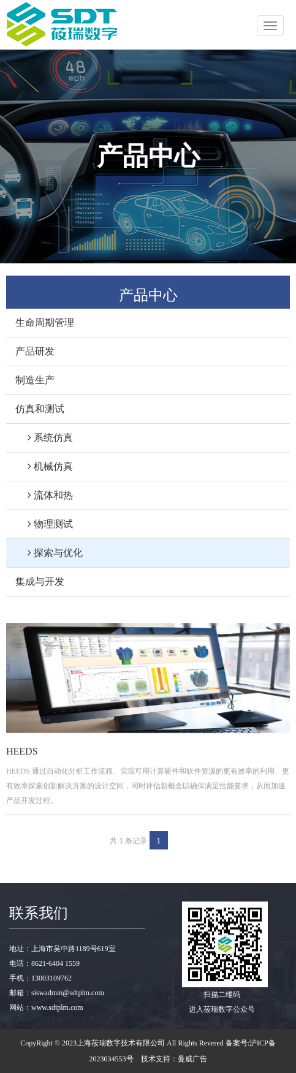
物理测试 (44, 524)
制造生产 (35, 380)
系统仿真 (44, 437)
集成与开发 (39, 581)
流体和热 (44, 495)
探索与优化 (49, 553)
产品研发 (35, 351)
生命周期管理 (44, 322)
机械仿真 (44, 466)
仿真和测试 (39, 409)
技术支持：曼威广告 (174, 1059)
